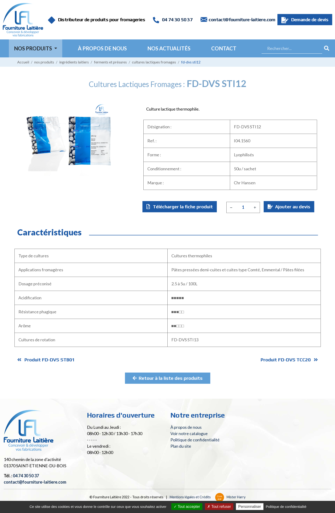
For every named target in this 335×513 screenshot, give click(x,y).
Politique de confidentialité (195, 439)
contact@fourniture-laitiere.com (242, 19)
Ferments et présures (110, 62)
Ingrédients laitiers (74, 62)
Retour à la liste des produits (168, 378)
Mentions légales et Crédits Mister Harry (207, 497)
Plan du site (180, 446)
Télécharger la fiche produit (179, 206)
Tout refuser (219, 507)
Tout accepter (187, 507)
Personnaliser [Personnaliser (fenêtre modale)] (249, 507)
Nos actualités (168, 48)
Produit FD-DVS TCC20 (289, 359)
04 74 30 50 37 (173, 19)
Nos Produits (33, 48)
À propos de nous (102, 48)
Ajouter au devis (289, 206)
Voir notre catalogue (189, 433)
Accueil (23, 62)
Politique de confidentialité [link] (286, 507)
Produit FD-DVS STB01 (46, 359)
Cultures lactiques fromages (154, 62)
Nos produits (44, 62)
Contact (223, 48)
